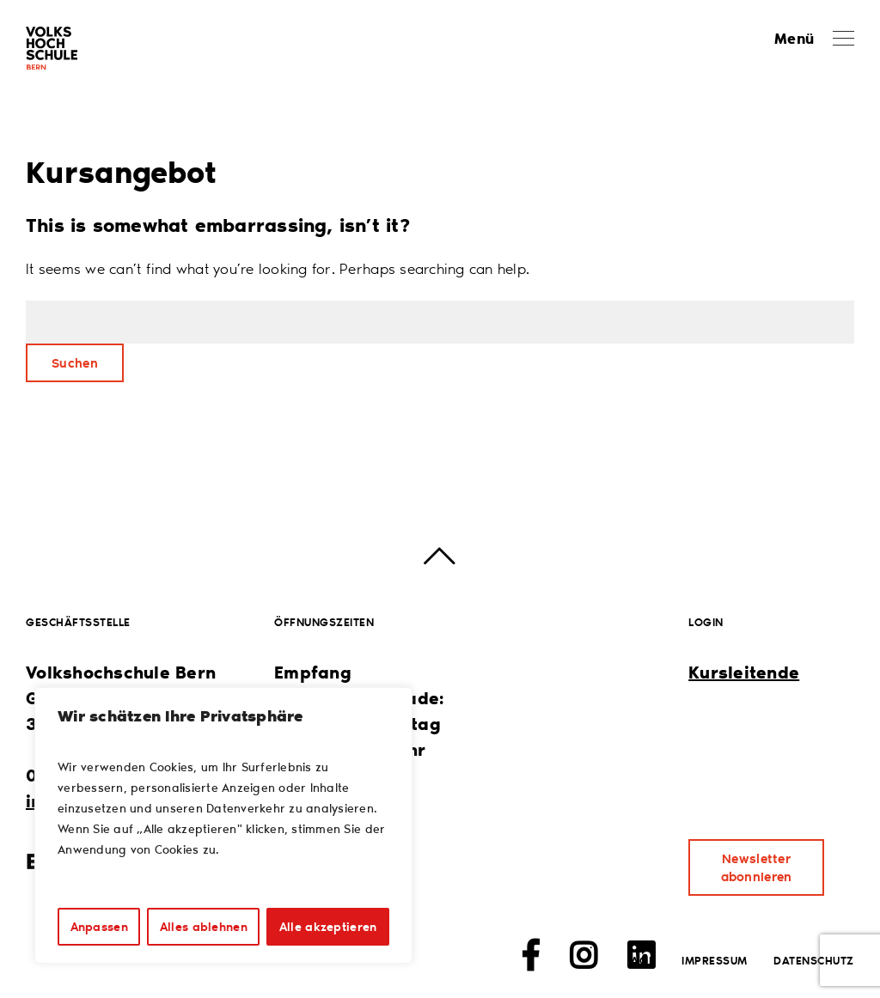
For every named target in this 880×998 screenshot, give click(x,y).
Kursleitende (743, 672)
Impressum (714, 960)
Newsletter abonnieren (756, 867)
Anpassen (99, 926)
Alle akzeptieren (327, 926)
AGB (643, 960)
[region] (223, 825)
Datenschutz (813, 960)
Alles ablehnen (204, 926)
